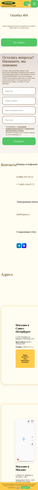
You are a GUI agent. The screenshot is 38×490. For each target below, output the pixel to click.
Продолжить (25, 487)
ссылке (18, 487)
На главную (19, 42)
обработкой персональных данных (20, 130)
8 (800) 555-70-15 (27, 347)
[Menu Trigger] (34, 3)
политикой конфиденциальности (16, 128)
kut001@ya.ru (23, 214)
